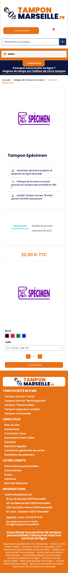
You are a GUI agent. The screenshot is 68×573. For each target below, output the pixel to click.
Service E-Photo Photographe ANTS (42, 546)
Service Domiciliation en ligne (23, 558)
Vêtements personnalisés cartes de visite (26, 549)
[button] (34, 63)
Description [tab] (20, 226)
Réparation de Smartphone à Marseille (34, 566)
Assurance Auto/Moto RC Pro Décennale (25, 544)
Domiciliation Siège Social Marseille (42, 555)
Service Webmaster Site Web (46, 563)
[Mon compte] (21, 30)
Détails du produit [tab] (42, 226)
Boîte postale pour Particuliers (37, 561)
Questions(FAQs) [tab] (42, 230)
